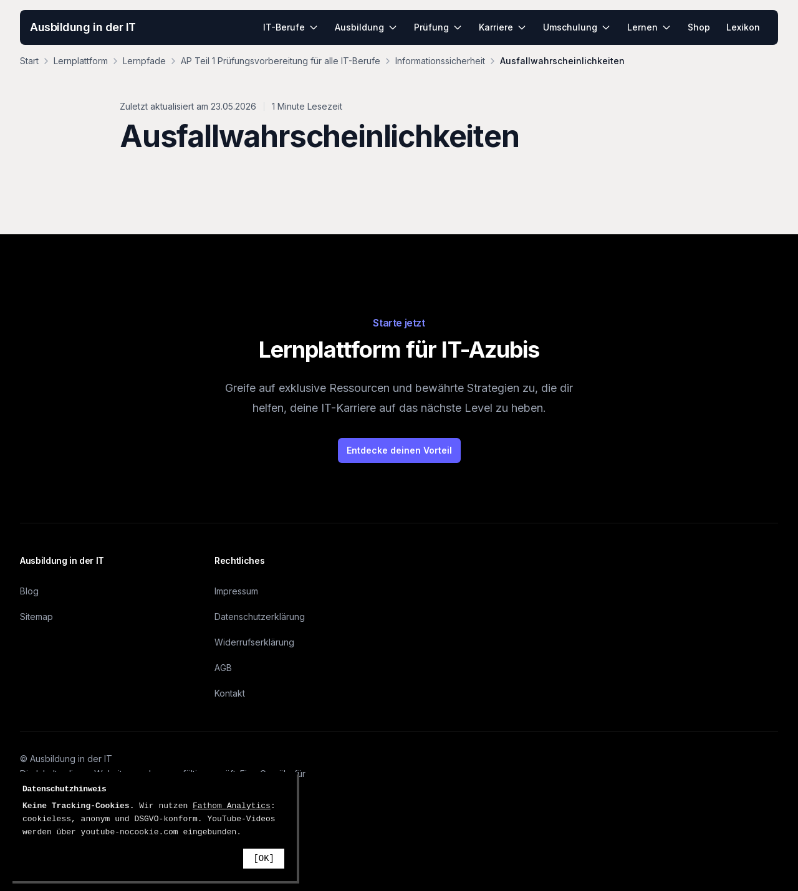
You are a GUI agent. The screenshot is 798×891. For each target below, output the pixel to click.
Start (29, 60)
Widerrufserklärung (254, 642)
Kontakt (229, 693)
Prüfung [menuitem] (438, 27)
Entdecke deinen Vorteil (399, 450)
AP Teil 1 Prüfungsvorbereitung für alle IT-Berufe (280, 60)
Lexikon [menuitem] (743, 27)
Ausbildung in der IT (83, 27)
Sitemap (36, 616)
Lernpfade (144, 60)
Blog (29, 591)
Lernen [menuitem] (649, 27)
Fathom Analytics (232, 806)
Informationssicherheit (440, 60)
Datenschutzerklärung (259, 616)
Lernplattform (81, 60)
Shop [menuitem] (699, 27)
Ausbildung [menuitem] (366, 27)
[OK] (263, 859)
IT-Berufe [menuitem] (291, 27)
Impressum (236, 591)
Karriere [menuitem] (503, 27)
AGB (223, 667)
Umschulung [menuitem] (577, 27)
